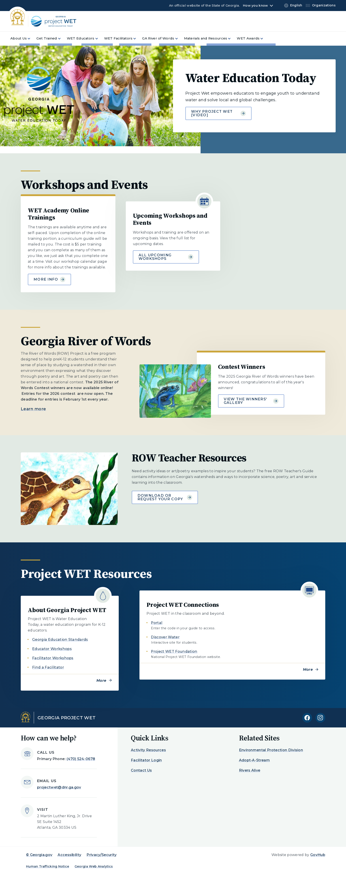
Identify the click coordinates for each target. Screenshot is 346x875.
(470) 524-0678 (81, 759)
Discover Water (165, 637)
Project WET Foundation (174, 651)
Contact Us (141, 770)
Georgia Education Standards (60, 639)
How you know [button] (255, 5)
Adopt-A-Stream (254, 760)
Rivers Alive (249, 770)
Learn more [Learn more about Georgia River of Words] (33, 409)
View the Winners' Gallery (251, 401)
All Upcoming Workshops (166, 257)
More (101, 680)
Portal (156, 623)
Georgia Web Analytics (94, 866)
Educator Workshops (52, 649)
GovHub (317, 855)
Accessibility (69, 855)
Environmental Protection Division (271, 750)
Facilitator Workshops (52, 658)
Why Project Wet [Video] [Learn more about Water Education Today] (218, 113)
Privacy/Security (101, 855)
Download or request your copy (164, 497)
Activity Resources (148, 750)
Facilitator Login (146, 760)
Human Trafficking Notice (47, 866)
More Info (49, 279)
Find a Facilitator (48, 667)
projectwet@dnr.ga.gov (59, 787)
